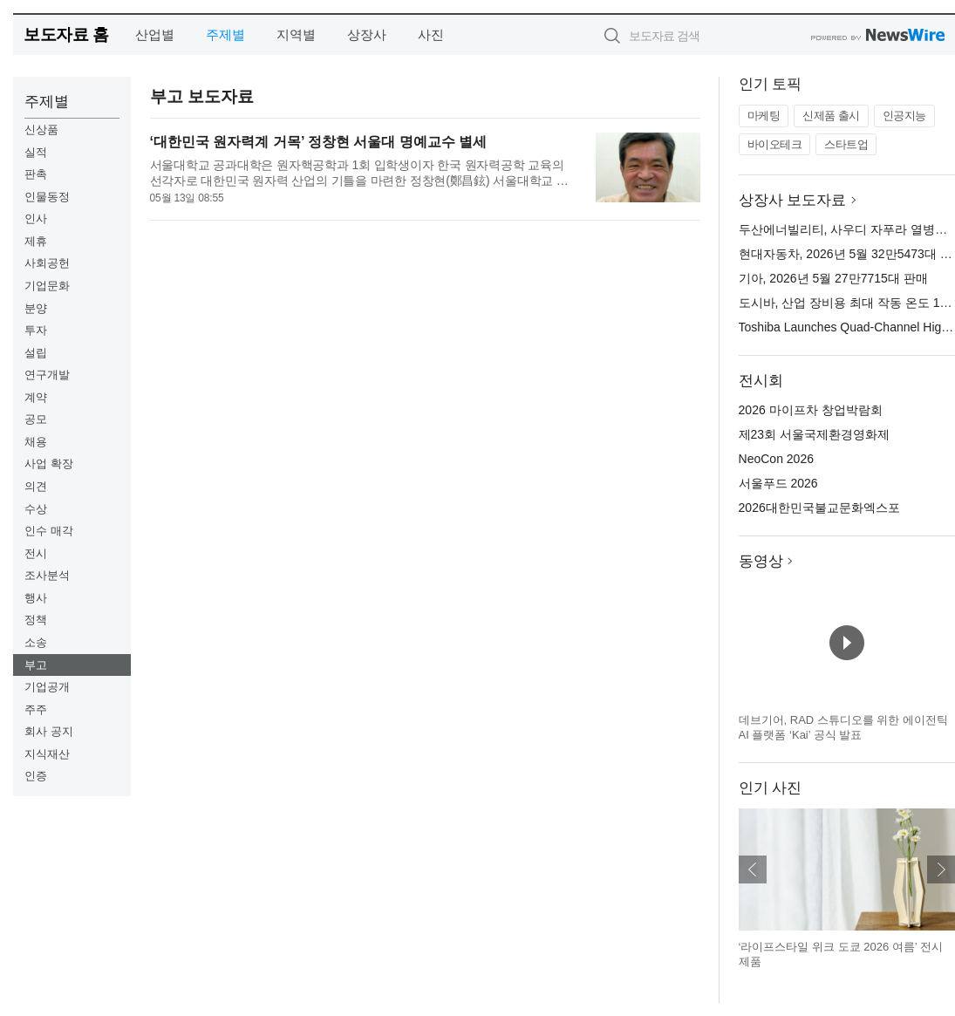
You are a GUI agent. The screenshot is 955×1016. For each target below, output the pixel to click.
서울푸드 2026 (778, 483)
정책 (35, 619)
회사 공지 (48, 731)
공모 (35, 419)
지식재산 (47, 753)
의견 (35, 486)
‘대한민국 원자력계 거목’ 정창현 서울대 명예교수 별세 (319, 141)
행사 (35, 597)
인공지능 (904, 115)
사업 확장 (48, 463)
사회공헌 (47, 262)
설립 (35, 352)
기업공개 (47, 686)
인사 (35, 218)
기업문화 (47, 285)
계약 (35, 397)
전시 (35, 553)
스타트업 (846, 144)
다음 (941, 869)
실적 (35, 152)
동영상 (761, 561)
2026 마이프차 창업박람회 (811, 410)
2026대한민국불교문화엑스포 (819, 508)
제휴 (35, 241)
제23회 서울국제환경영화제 (814, 434)
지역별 (296, 34)
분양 (35, 308)
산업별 (154, 34)
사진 (431, 34)
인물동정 (47, 196)
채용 (35, 441)
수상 (35, 508)
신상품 (41, 129)
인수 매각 (48, 530)
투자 (35, 330)
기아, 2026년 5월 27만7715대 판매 (833, 278)
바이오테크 (774, 144)
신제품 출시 (831, 115)
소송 (35, 642)
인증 (35, 775)
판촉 (35, 174)
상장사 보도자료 (793, 200)
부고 (35, 665)
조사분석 (47, 575)
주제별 (225, 34)
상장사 (366, 34)
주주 (35, 709)
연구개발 (47, 374)
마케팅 (764, 115)
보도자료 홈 (66, 34)
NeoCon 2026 (776, 459)
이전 (753, 869)
